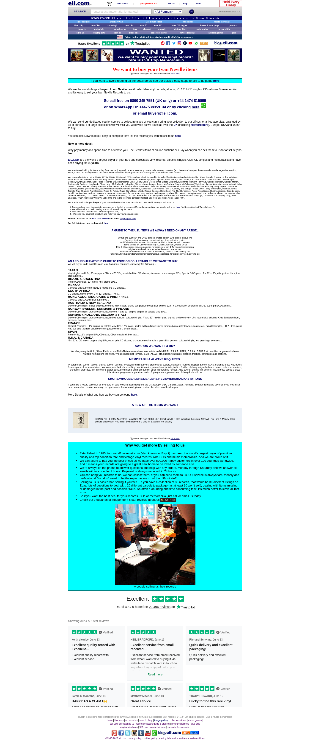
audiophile (99, 29)
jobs (234, 32)
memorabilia (224, 29)
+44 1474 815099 (192, 101)
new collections (187, 32)
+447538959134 (153, 107)
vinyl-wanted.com (128, 727)
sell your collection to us (122, 724)
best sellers (188, 21)
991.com (144, 727)
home (110, 720)
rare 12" (158, 25)
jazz (135, 29)
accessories (131, 720)
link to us (119, 720)
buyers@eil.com (162, 113)
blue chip (78, 25)
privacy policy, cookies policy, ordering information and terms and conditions (166, 738)
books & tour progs (209, 25)
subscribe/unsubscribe (178, 727)
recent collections (180, 724)
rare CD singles (179, 25)
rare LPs (129, 25)
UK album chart (154, 21)
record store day (222, 21)
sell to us (80, 32)
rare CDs (95, 25)
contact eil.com (157, 727)
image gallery (161, 720)
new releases (83, 21)
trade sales (134, 32)
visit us (117, 32)
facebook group (215, 32)
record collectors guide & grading (153, 724)
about (198, 3)
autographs (202, 29)
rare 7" (143, 25)
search (142, 720)
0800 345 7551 (142, 101)
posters (233, 25)
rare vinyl (112, 25)
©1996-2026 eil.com (115, 738)
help (185, 3)
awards (161, 29)
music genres (195, 720)
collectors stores (159, 32)
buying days (99, 32)
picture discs (180, 29)
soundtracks (120, 29)
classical (147, 29)
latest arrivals (116, 21)
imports (81, 29)
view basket (122, 3)
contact (171, 3)
